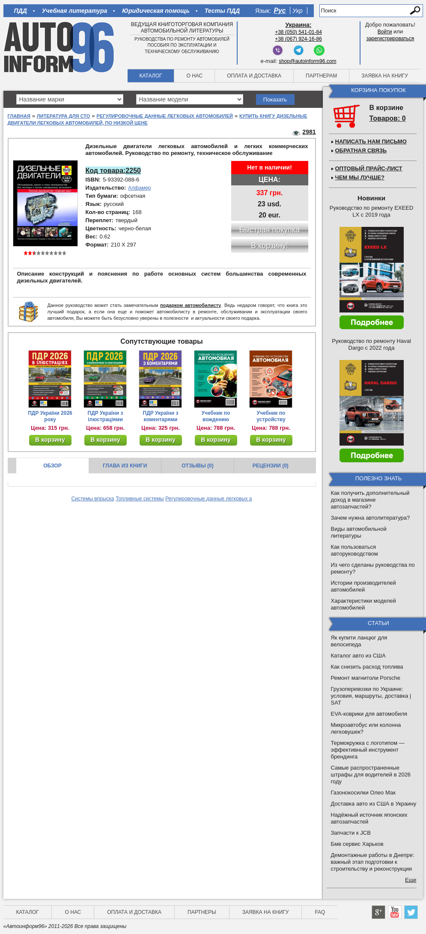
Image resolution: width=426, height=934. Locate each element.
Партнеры (202, 912)
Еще (410, 880)
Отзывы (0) (197, 466)
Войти (385, 32)
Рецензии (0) (271, 466)
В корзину (50, 439)
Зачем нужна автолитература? (370, 518)
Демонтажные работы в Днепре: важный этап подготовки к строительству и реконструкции (372, 862)
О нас (194, 76)
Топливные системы (140, 499)
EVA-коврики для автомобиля (369, 714)
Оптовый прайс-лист (368, 168)
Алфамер (139, 188)
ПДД (20, 10)
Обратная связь (361, 150)
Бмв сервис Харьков (357, 844)
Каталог (151, 76)
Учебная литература (74, 10)
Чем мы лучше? (359, 177)
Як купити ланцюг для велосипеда (359, 641)
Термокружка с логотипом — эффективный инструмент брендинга (368, 750)
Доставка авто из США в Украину (374, 803)
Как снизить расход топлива (367, 666)
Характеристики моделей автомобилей (363, 604)
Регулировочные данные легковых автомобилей (165, 116)
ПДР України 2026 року (50, 416)
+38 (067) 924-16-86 (298, 39)
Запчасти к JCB (351, 833)
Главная (19, 116)
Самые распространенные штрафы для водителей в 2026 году (371, 774)
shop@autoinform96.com (307, 61)
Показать (275, 99)
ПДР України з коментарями (161, 416)
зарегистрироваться (390, 39)
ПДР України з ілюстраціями (105, 416)
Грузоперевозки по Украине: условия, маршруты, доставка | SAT (371, 696)
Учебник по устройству (270, 416)
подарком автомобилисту (190, 305)
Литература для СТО (63, 116)
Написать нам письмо (371, 141)
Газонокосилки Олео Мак (363, 792)
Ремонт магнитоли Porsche (366, 678)
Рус (280, 10)
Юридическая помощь (155, 10)
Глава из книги (125, 466)
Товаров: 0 (387, 118)
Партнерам (321, 76)
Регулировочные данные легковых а (208, 499)
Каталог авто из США (358, 655)
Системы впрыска (92, 499)
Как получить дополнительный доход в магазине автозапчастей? (370, 500)
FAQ (320, 912)
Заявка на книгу (384, 76)
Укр (297, 10)
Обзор (52, 466)
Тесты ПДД (222, 10)
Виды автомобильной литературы (359, 532)
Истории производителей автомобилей (363, 586)
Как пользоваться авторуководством (354, 550)
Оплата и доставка (254, 76)
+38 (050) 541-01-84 (298, 32)
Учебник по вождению (216, 416)
